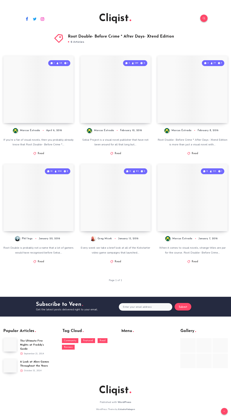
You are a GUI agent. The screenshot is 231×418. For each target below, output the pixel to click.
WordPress (124, 402)
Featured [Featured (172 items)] (88, 340)
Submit (183, 307)
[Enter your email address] (145, 307)
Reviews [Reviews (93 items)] (68, 347)
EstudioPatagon (126, 409)
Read (41, 153)
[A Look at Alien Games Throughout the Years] (10, 366)
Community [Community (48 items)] (70, 340)
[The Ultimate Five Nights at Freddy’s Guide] (10, 345)
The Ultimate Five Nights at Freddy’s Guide (32, 345)
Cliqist (115, 19)
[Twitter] (35, 18)
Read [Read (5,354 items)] (102, 340)
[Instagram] (42, 18)
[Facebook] (27, 18)
